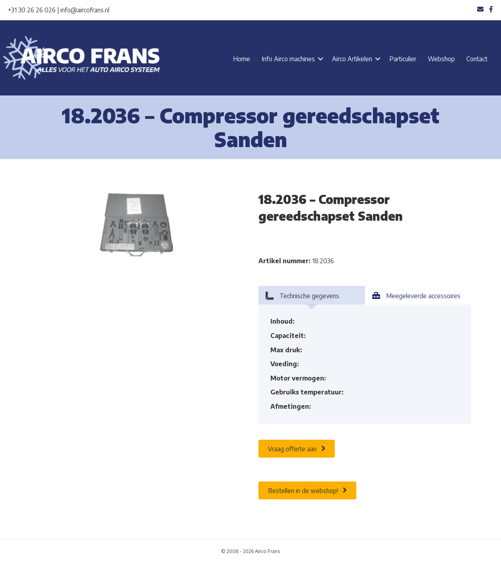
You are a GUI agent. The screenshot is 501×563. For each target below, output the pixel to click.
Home (241, 59)
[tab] (311, 295)
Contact (476, 59)
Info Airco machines (288, 59)
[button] (320, 59)
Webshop (441, 59)
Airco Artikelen (352, 59)
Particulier (402, 59)
